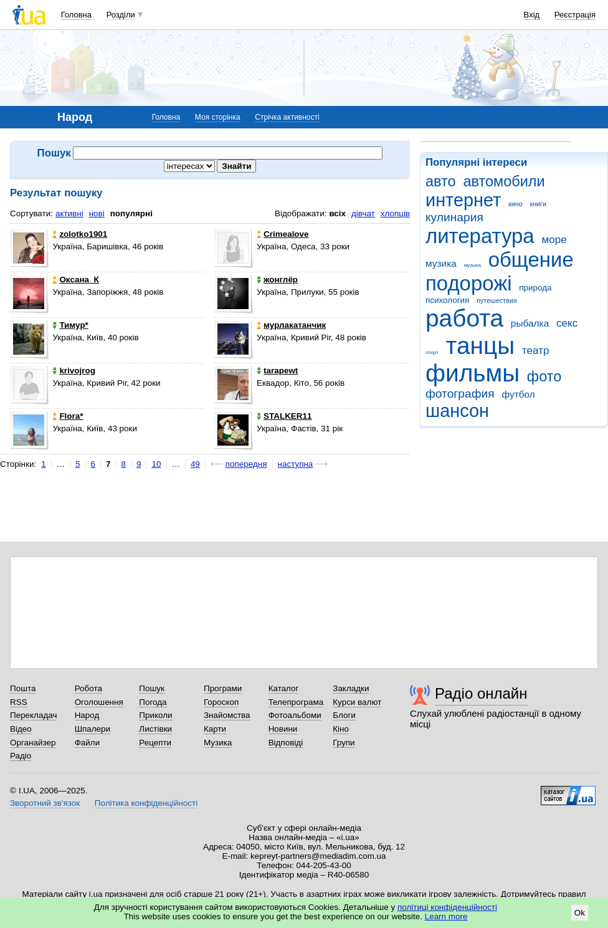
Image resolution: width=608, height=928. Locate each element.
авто (440, 181)
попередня (246, 464)
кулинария (454, 217)
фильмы (472, 373)
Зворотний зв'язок (45, 803)
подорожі (468, 283)
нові (97, 213)
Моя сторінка (217, 117)
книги (538, 204)
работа (464, 318)
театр (535, 350)
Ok (579, 912)
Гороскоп (221, 702)
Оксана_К (75, 279)
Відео (21, 729)
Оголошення (99, 702)
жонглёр (277, 279)
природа (535, 287)
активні (69, 213)
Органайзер (32, 742)
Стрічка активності (287, 117)
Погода (152, 702)
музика (441, 263)
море (553, 240)
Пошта (23, 688)
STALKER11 (284, 416)
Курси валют (357, 702)
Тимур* (70, 325)
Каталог (283, 688)
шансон (457, 411)
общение (531, 259)
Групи (343, 742)
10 (156, 464)
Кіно (341, 729)
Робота (88, 688)
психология (447, 300)
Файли (87, 742)
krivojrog (73, 370)
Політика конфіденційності (146, 803)
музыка (472, 265)
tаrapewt (277, 370)
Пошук (151, 688)
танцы (480, 345)
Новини (283, 729)
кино (515, 204)
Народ (87, 715)
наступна (295, 464)
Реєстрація (575, 14)
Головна (76, 14)
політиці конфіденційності (447, 907)
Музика (218, 742)
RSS (18, 702)
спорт (432, 352)
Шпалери (92, 729)
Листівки (155, 729)
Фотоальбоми (294, 715)
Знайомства (227, 715)
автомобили (503, 181)
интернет (463, 200)
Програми (223, 688)
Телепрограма (296, 702)
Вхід (532, 14)
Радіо (20, 755)
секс (566, 323)
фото (544, 376)
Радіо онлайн (481, 693)
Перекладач (33, 715)
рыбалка (530, 323)
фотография (460, 393)
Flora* (67, 416)
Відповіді (285, 742)
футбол (517, 394)
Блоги (344, 715)
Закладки (351, 688)
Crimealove (282, 234)
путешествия (496, 300)
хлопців (395, 213)
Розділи (121, 14)
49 (195, 464)
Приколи (155, 715)
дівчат (363, 213)
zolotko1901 (79, 234)
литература (479, 235)
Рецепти (155, 742)
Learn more (446, 916)
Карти (215, 729)
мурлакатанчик (291, 325)
